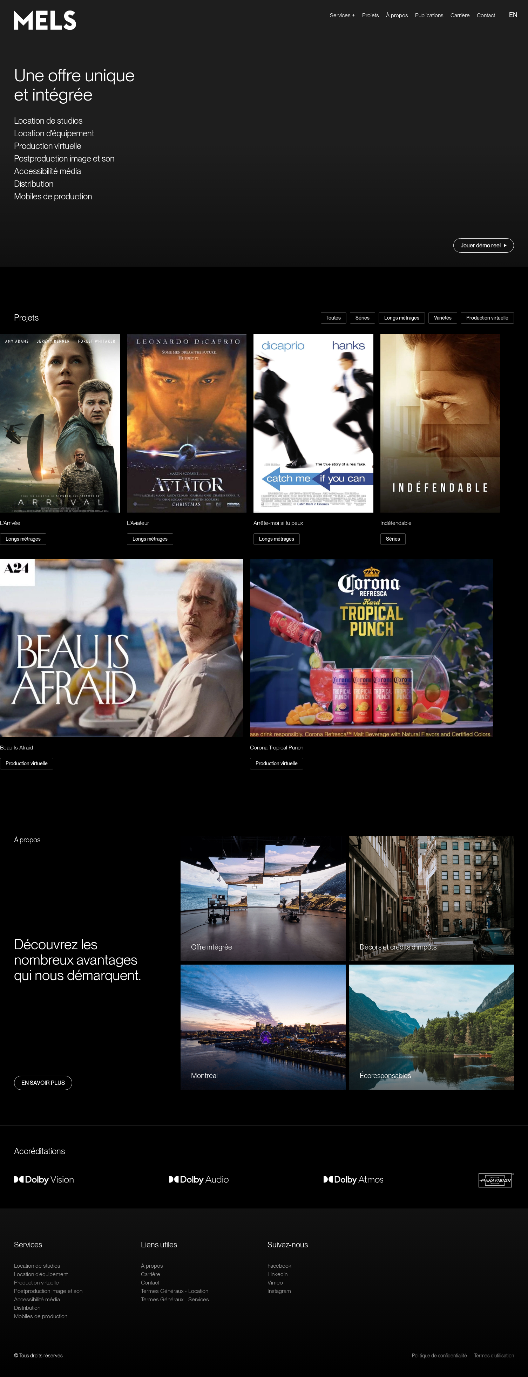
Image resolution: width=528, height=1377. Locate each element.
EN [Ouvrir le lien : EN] (513, 15)
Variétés (443, 318)
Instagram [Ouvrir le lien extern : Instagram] (279, 1291)
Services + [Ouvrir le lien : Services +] (342, 15)
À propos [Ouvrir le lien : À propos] (397, 15)
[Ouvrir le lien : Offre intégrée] (263, 898)
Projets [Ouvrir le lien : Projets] (370, 15)
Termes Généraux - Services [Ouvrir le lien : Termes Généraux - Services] (175, 1299)
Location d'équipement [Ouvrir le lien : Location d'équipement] (54, 133)
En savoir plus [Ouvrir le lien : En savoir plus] (43, 1083)
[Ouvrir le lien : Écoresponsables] (431, 1027)
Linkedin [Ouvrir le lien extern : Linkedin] (277, 1274)
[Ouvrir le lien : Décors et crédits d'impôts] (431, 898)
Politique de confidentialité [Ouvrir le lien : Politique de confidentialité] (439, 1355)
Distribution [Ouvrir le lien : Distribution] (34, 184)
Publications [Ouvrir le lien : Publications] (429, 15)
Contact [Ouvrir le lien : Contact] (486, 15)
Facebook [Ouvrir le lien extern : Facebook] (279, 1265)
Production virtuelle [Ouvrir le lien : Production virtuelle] (47, 146)
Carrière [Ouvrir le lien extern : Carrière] (460, 15)
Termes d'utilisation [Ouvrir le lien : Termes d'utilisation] (494, 1355)
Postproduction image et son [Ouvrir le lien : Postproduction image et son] (64, 158)
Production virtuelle (487, 318)
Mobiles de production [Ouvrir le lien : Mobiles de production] (53, 196)
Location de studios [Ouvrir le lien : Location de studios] (48, 121)
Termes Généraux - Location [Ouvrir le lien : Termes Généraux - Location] (174, 1291)
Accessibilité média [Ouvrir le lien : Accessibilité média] (47, 171)
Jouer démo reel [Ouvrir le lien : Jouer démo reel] (484, 245)
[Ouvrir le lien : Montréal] (263, 1027)
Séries (363, 318)
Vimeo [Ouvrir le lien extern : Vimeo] (275, 1282)
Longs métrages (401, 318)
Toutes (333, 318)
